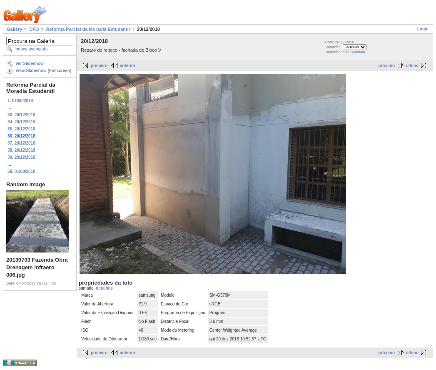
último (412, 65)
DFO (34, 29)
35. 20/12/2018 (21, 129)
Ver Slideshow (29, 63)
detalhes (104, 288)
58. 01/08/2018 (21, 171)
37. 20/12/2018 (21, 143)
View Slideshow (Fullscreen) (43, 70)
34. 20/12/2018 (21, 122)
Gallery (14, 29)
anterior (127, 65)
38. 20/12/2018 (21, 150)
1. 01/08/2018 (20, 100)
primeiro (99, 65)
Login (423, 29)
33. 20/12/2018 (21, 114)
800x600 (358, 52)
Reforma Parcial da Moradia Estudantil (88, 29)
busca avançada (31, 49)
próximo (387, 65)
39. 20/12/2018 (21, 157)
